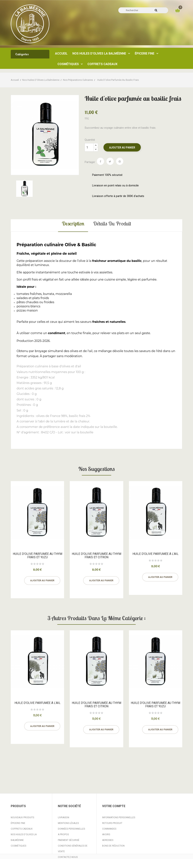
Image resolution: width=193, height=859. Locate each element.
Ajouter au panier (122, 147)
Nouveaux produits (22, 817)
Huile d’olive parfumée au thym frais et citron (96, 555)
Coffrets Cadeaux (22, 828)
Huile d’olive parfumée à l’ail (155, 554)
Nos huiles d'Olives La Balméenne (24, 837)
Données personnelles (71, 828)
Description (73, 223)
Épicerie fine (18, 823)
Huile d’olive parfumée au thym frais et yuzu (37, 555)
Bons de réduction (113, 845)
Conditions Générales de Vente (72, 848)
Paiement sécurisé (68, 840)
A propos (63, 834)
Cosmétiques (18, 845)
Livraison (63, 817)
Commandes (109, 828)
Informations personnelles (118, 817)
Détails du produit (112, 223)
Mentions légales (68, 823)
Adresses (107, 840)
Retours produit (112, 823)
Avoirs (106, 834)
